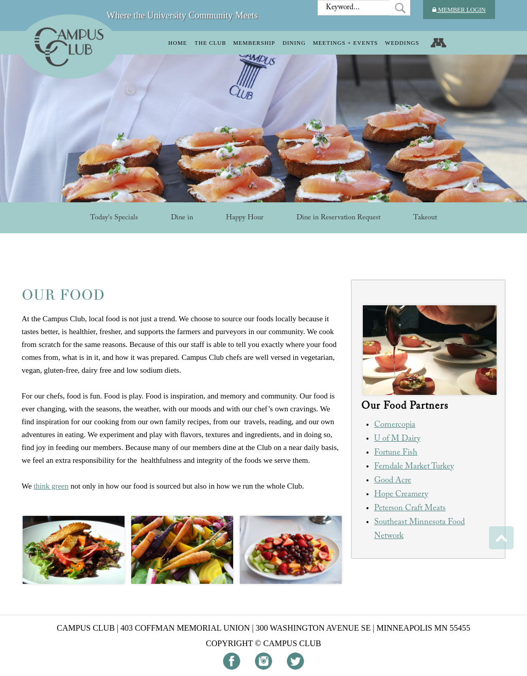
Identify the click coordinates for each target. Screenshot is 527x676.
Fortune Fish (395, 452)
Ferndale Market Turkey (414, 466)
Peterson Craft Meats (410, 508)
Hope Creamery (401, 494)
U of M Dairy (397, 439)
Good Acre (392, 480)
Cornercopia (394, 425)
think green (50, 486)
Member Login (458, 9)
